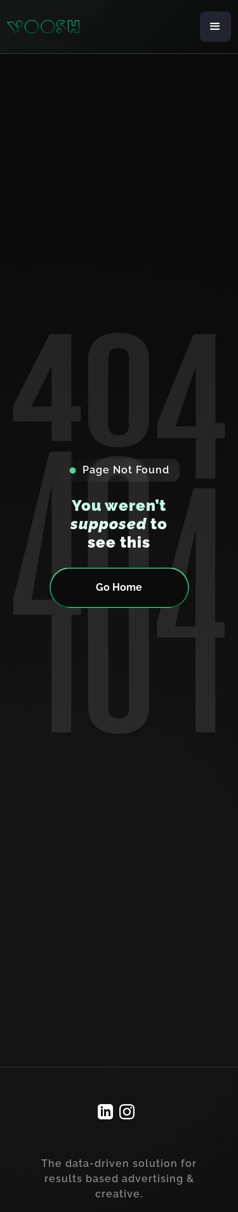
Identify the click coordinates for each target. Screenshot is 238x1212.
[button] (215, 26)
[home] (43, 27)
